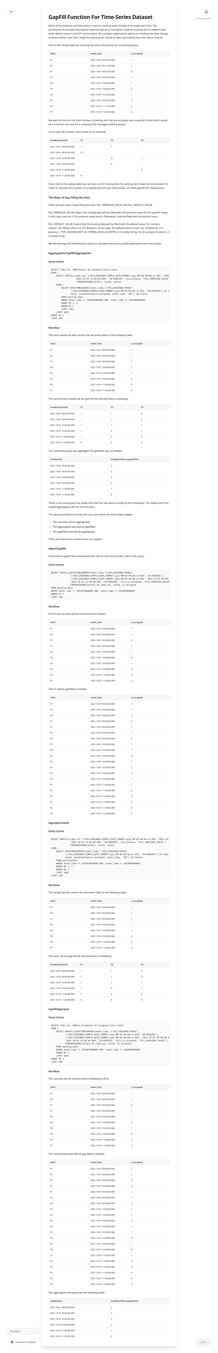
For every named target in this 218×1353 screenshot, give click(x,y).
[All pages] (23, 1331)
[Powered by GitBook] (23, 1342)
